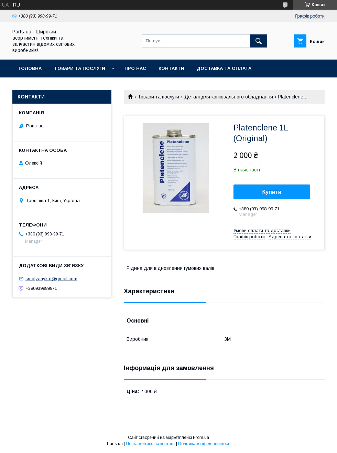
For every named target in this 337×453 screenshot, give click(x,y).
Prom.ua (201, 437)
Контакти (171, 68)
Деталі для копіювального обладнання (228, 96)
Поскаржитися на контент (150, 443)
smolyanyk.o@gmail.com (51, 278)
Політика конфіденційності (204, 443)
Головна (30, 68)
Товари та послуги (79, 68)
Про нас (135, 68)
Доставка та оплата (224, 68)
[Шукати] (258, 41)
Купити (272, 192)
